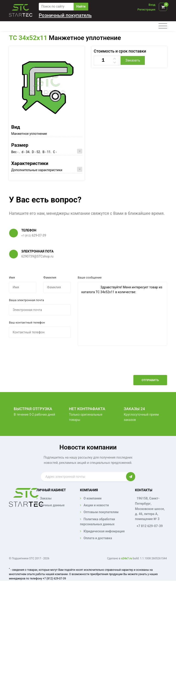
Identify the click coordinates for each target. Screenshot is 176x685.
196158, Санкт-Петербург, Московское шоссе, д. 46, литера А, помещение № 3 (150, 508)
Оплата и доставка (97, 538)
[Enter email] (83, 476)
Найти (80, 6)
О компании (92, 498)
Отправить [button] (150, 380)
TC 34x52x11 (28, 38)
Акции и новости (96, 505)
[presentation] (132, 364)
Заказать (132, 60)
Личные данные (52, 505)
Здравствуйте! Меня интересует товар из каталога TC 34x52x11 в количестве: (122, 314)
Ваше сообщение (90, 277)
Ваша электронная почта (26, 300)
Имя (12, 277)
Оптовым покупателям (100, 512)
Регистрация (146, 9)
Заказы (45, 498)
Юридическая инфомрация (103, 531)
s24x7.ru (126, 558)
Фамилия (49, 277)
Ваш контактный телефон (27, 322)
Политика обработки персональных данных (97, 521)
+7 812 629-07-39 (150, 526)
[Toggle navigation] (163, 26)
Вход (151, 4)
